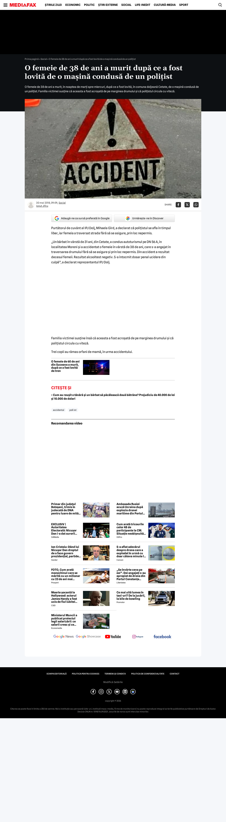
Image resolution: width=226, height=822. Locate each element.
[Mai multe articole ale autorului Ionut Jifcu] (30, 204)
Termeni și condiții (115, 674)
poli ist (72, 410)
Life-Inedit (142, 5)
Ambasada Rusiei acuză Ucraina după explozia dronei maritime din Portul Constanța (130, 509)
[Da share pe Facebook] (178, 204)
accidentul (58, 410)
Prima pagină (32, 59)
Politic (89, 5)
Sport (183, 5)
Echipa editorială (57, 674)
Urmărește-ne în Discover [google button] (144, 218)
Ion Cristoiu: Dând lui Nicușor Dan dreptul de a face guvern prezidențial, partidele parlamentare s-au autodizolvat (66, 551)
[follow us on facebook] (162, 637)
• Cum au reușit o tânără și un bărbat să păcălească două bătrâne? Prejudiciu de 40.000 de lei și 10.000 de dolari (113, 396)
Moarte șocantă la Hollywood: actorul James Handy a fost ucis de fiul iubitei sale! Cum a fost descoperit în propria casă (65, 597)
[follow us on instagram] (137, 637)
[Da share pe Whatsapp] (196, 204)
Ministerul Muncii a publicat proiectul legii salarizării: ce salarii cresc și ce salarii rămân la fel (64, 620)
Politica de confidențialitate (147, 674)
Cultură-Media (165, 5)
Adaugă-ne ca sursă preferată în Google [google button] (81, 218)
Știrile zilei (53, 5)
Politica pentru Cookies (85, 674)
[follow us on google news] (63, 637)
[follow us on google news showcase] (88, 637)
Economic (73, 5)
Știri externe (108, 5)
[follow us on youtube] (113, 637)
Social (126, 5)
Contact (174, 674)
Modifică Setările (113, 682)
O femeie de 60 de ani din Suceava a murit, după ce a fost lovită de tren (65, 366)
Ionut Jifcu (42, 206)
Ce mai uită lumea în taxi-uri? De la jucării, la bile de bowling (131, 595)
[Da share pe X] (187, 204)
